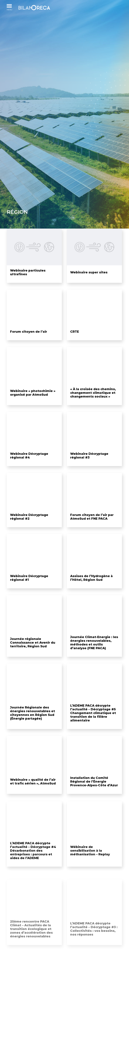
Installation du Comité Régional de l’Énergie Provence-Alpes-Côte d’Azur (94, 790)
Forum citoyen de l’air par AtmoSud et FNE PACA (92, 525)
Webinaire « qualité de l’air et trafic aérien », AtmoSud (33, 790)
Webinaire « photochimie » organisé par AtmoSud (32, 401)
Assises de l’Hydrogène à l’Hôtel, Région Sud (91, 587)
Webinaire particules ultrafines (28, 272)
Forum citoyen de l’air (28, 337)
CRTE (74, 337)
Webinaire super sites (89, 272)
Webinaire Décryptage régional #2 (29, 525)
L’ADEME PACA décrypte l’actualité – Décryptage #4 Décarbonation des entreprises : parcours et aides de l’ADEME (33, 859)
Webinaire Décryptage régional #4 (29, 464)
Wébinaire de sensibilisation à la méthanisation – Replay (90, 859)
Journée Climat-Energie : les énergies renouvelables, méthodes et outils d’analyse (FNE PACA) (94, 651)
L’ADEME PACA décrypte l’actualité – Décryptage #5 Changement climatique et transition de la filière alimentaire (93, 722)
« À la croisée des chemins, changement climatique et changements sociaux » (93, 401)
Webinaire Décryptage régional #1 (29, 587)
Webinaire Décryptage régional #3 (89, 464)
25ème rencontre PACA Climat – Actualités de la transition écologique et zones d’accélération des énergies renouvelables (31, 934)
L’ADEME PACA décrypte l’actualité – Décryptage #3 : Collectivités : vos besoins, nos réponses (94, 934)
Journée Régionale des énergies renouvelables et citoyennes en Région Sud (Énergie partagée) (32, 722)
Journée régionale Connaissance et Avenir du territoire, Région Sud (32, 651)
